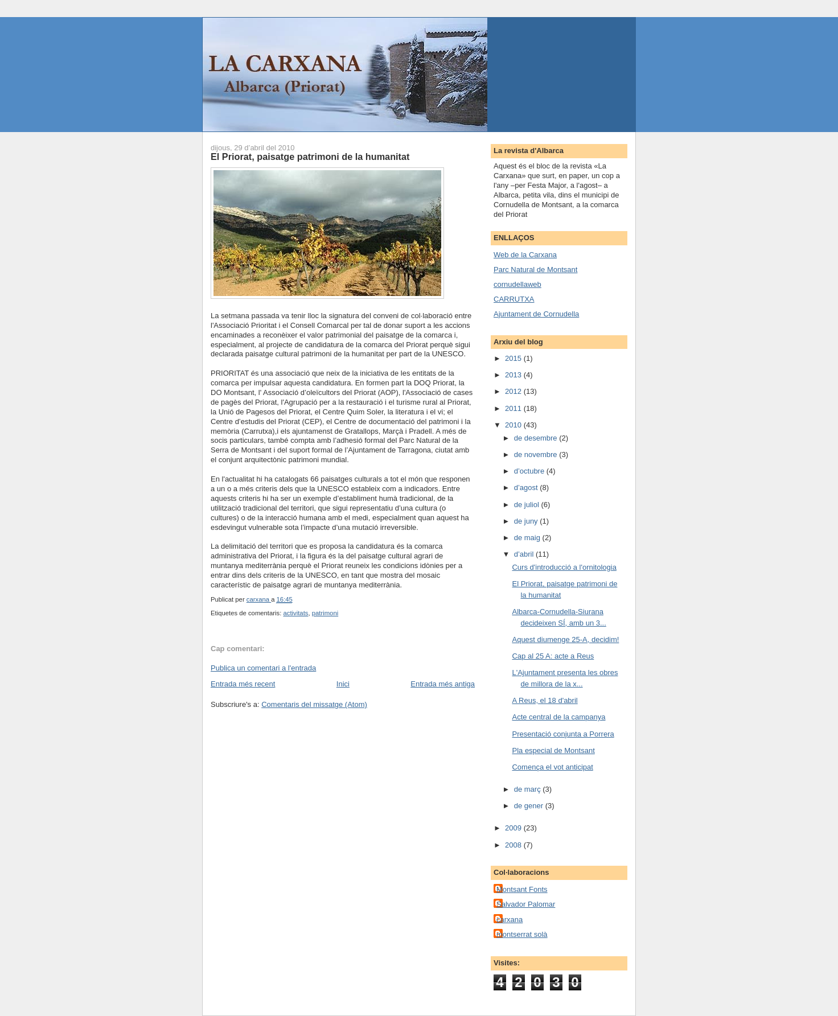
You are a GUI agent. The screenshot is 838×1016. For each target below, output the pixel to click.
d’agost (527, 487)
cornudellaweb (517, 284)
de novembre (537, 454)
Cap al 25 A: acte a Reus (553, 656)
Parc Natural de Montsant (535, 269)
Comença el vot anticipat (552, 767)
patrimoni (325, 613)
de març (528, 789)
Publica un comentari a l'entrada (263, 668)
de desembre (537, 438)
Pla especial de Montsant (553, 750)
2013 (514, 375)
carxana (509, 919)
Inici (343, 684)
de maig (528, 537)
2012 (514, 391)
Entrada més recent (243, 684)
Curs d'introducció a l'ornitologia (564, 567)
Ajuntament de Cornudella (536, 314)
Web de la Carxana (525, 254)
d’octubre (530, 471)
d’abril (525, 554)
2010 (514, 425)
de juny (527, 521)
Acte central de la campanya (558, 717)
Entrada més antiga (442, 684)
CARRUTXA (514, 299)
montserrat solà (522, 934)
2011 (514, 408)
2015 (514, 358)
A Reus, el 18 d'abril (544, 700)
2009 (514, 828)
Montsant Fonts (522, 889)
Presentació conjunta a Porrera (563, 734)
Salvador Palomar (525, 904)
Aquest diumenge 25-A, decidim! (565, 639)
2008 (514, 845)
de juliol (527, 504)
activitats (295, 613)
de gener (529, 805)
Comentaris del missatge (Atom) (314, 704)
